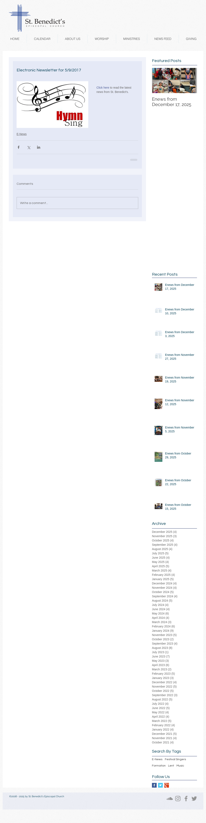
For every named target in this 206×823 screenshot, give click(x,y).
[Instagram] (177, 798)
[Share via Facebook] (18, 147)
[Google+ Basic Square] (166, 785)
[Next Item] (190, 80)
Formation (159, 765)
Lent (171, 765)
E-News (22, 134)
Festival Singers (175, 759)
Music (180, 765)
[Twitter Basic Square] (160, 785)
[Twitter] (194, 798)
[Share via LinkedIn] (39, 147)
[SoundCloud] (169, 798)
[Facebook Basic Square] (154, 785)
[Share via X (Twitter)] (29, 147)
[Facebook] (186, 798)
